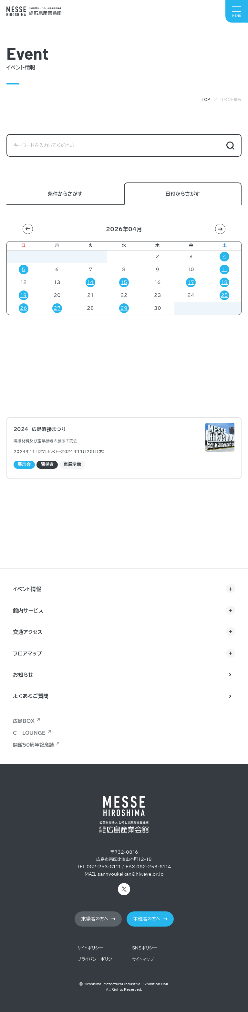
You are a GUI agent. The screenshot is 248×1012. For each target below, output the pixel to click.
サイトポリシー (90, 948)
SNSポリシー (144, 948)
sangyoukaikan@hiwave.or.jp (130, 874)
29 (124, 308)
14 (90, 282)
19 (23, 295)
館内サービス (28, 610)
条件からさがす (65, 194)
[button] (28, 229)
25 (224, 295)
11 (224, 269)
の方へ (94, 919)
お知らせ (23, 674)
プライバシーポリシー (96, 959)
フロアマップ (27, 653)
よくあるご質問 (30, 696)
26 (23, 308)
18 (224, 282)
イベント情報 (27, 589)
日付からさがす (182, 194)
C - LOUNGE (29, 733)
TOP (206, 99)
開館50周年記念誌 (33, 744)
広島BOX (24, 721)
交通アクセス (27, 631)
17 (191, 282)
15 (124, 282)
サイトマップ (143, 959)
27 (57, 308)
